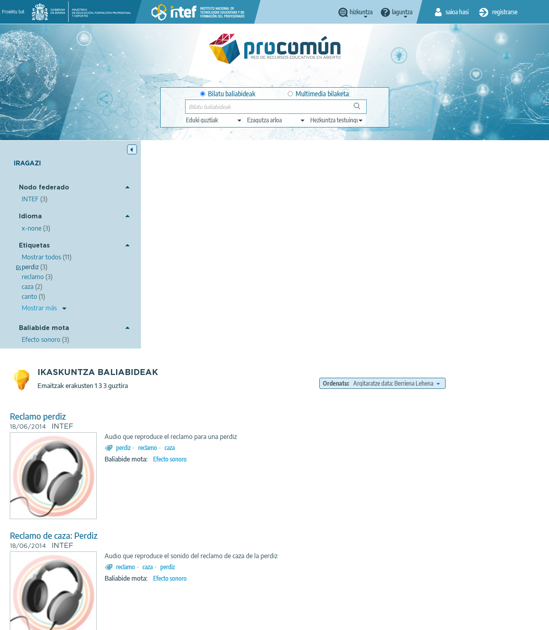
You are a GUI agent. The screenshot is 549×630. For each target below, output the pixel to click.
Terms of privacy (213, 620)
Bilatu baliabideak (227, 94)
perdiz (260, 240)
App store (226, 589)
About (123, 620)
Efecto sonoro (307, 251)
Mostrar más (39, 308)
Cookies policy (261, 620)
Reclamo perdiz (175, 208)
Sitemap (340, 620)
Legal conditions (162, 620)
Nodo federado (44, 188)
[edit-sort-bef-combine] (454, 175)
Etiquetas (34, 246)
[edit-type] (214, 120)
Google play (294, 589)
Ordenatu (392, 175)
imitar (286, 478)
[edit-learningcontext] (337, 120)
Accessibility (304, 620)
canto (307, 478)
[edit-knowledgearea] (276, 120)
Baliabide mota (44, 328)
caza (307, 240)
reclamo (284, 240)
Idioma (30, 216)
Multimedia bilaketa (318, 94)
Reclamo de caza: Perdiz (191, 327)
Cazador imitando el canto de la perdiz (217, 446)
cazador (262, 478)
